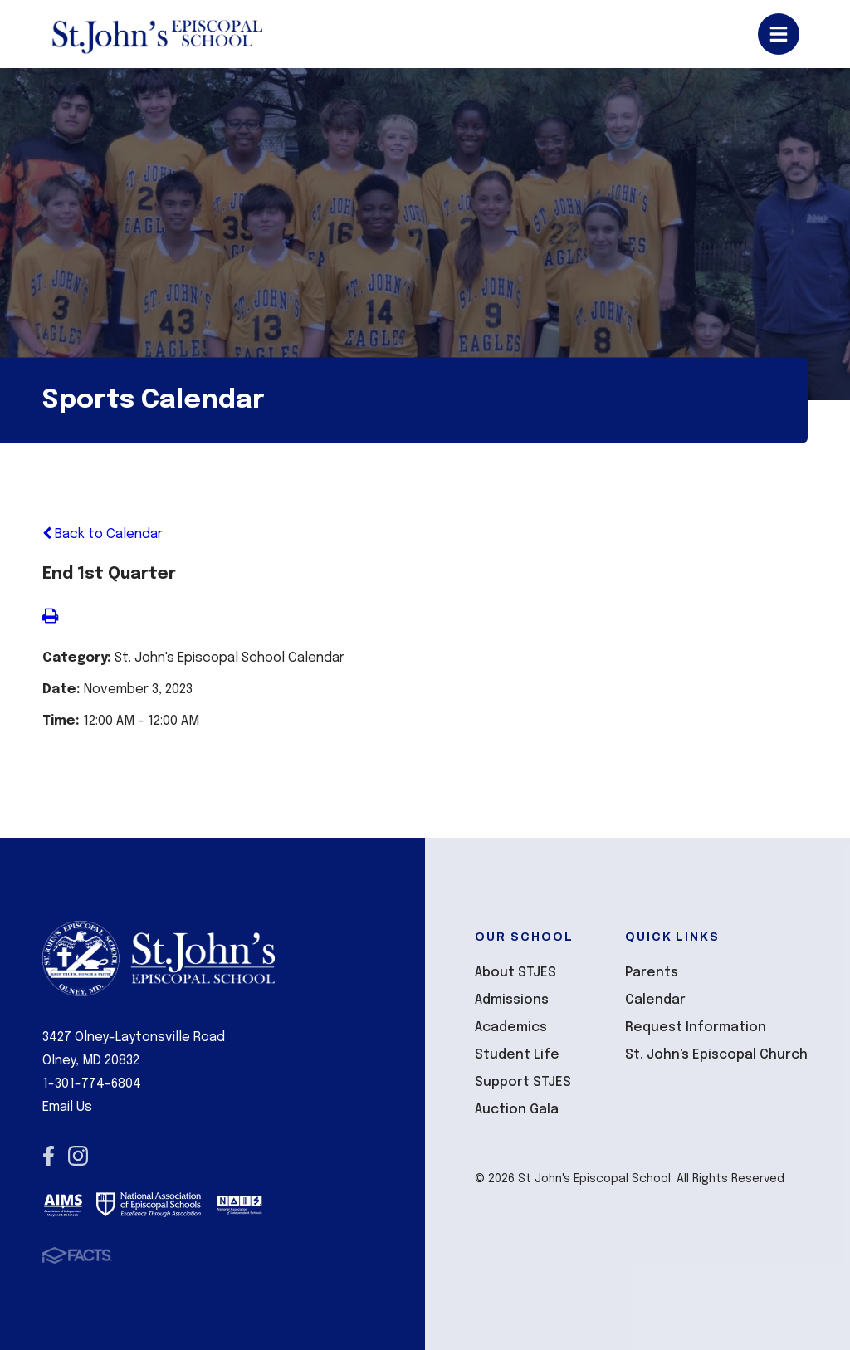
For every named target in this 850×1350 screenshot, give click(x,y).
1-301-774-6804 (91, 1084)
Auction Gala (517, 1110)
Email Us (67, 1107)
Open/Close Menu (778, 34)
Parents (651, 973)
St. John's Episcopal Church (716, 1055)
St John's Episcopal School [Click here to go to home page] (156, 34)
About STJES (515, 973)
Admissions (512, 1000)
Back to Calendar (102, 534)
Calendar (655, 1000)
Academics (511, 1027)
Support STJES (523, 1082)
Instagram (78, 1156)
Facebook (48, 1156)
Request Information (695, 1027)
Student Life (517, 1055)
